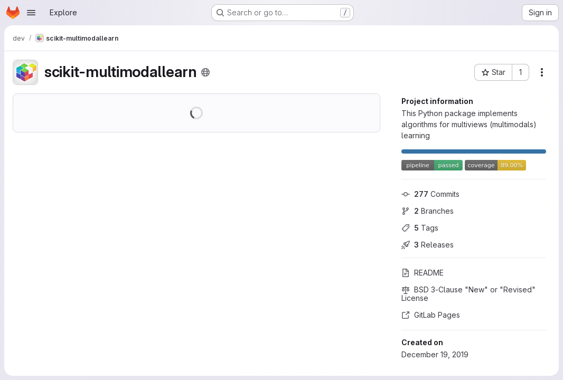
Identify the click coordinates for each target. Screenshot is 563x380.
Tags (419, 227)
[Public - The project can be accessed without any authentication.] (205, 72)
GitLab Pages (430, 314)
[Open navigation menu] (31, 12)
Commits (430, 193)
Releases (427, 244)
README (422, 272)
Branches (427, 210)
